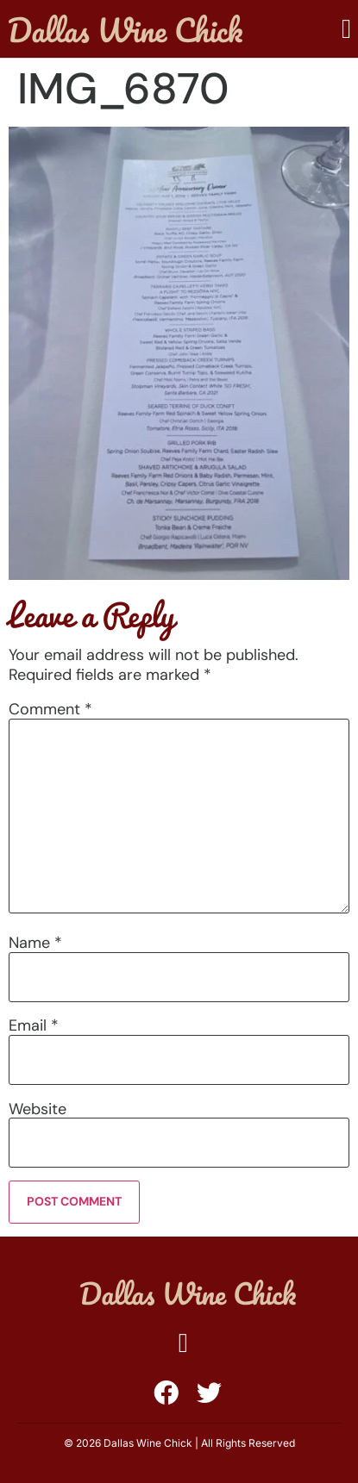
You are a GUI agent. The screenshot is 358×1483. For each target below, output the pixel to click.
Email (34, 1025)
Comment (50, 709)
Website (37, 1109)
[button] (346, 29)
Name (35, 942)
